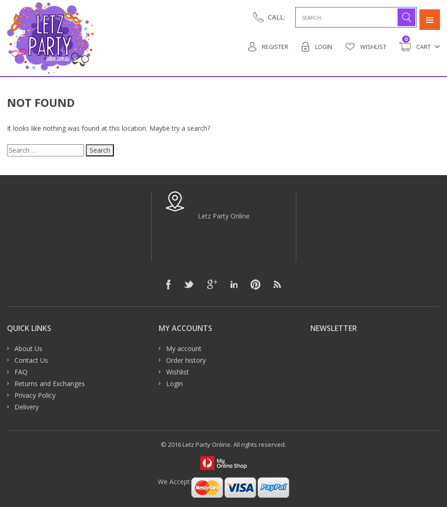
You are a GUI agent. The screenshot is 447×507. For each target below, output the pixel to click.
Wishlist (365, 47)
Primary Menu (429, 17)
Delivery (26, 406)
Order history (186, 360)
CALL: (276, 17)
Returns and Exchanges (49, 383)
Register (267, 47)
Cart (415, 47)
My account (184, 348)
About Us (28, 348)
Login (316, 47)
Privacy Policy (35, 395)
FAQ (21, 371)
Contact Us (31, 360)
